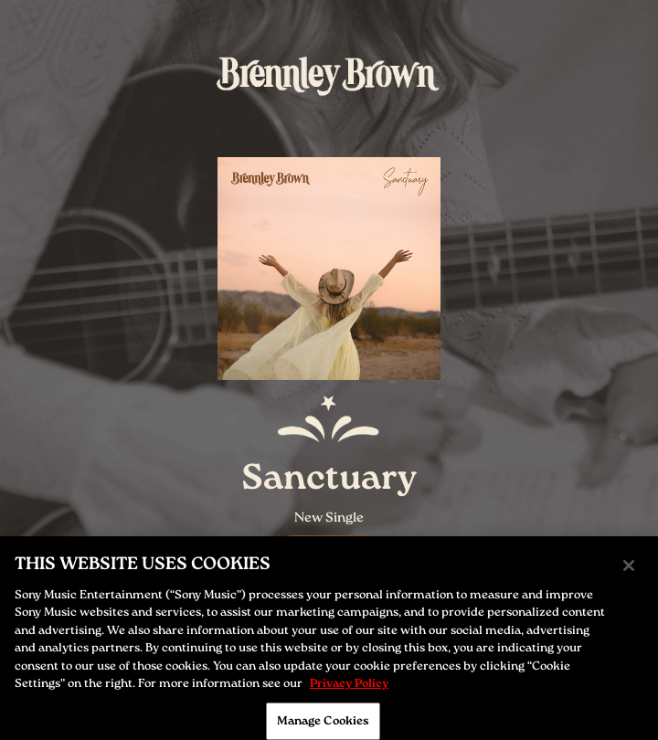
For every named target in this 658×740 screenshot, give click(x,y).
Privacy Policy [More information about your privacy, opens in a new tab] (349, 688)
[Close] (629, 570)
